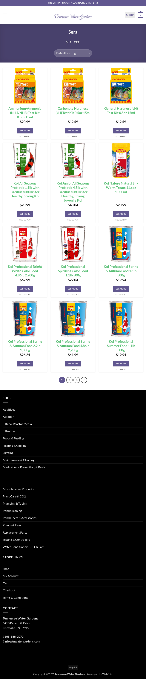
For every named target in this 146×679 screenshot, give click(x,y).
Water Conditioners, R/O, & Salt (23, 547)
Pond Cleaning (12, 510)
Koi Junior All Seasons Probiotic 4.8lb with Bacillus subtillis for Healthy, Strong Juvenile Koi (73, 191)
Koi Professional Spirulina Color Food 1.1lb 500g (73, 271)
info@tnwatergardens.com (22, 641)
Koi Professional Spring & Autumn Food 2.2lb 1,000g (25, 346)
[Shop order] (73, 53)
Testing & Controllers (16, 539)
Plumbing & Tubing (15, 503)
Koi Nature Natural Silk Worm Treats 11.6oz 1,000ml (121, 187)
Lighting (8, 452)
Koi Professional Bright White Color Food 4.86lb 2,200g (25, 271)
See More (25, 130)
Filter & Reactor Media (17, 424)
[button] (5, 14)
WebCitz (107, 674)
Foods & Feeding (13, 438)
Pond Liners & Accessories (19, 518)
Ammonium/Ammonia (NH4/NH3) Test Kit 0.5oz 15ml (24, 112)
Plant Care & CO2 (14, 496)
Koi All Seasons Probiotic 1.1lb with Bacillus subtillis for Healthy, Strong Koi (24, 189)
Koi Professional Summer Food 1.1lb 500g (121, 346)
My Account (11, 576)
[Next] (84, 380)
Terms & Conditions (15, 597)
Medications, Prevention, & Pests (24, 467)
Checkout (9, 590)
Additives (9, 409)
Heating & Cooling (14, 445)
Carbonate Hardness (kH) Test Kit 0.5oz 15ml (73, 110)
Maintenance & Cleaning (18, 460)
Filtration (9, 431)
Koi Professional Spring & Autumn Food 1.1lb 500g (121, 271)
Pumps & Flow (12, 525)
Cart (6, 583)
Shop (130, 14)
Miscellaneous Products (18, 489)
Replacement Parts (15, 532)
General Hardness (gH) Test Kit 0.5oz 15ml (121, 110)
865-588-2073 (14, 636)
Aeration (8, 416)
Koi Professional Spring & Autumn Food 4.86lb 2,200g (73, 346)
